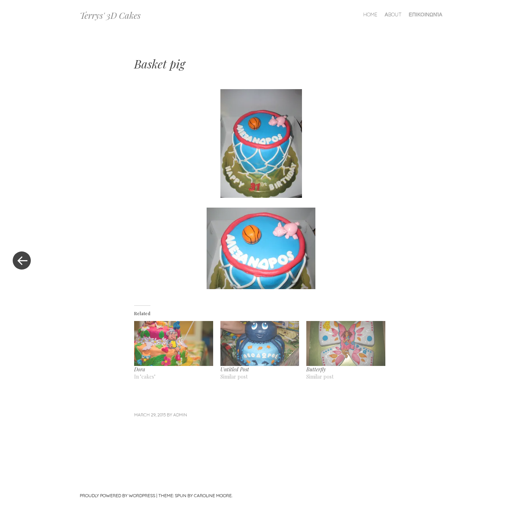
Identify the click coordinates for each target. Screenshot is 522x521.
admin (180, 414)
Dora (139, 369)
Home (370, 14)
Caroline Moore (213, 495)
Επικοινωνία (425, 14)
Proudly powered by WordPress (117, 495)
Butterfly (316, 369)
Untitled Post (234, 369)
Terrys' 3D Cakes (110, 15)
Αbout (393, 14)
